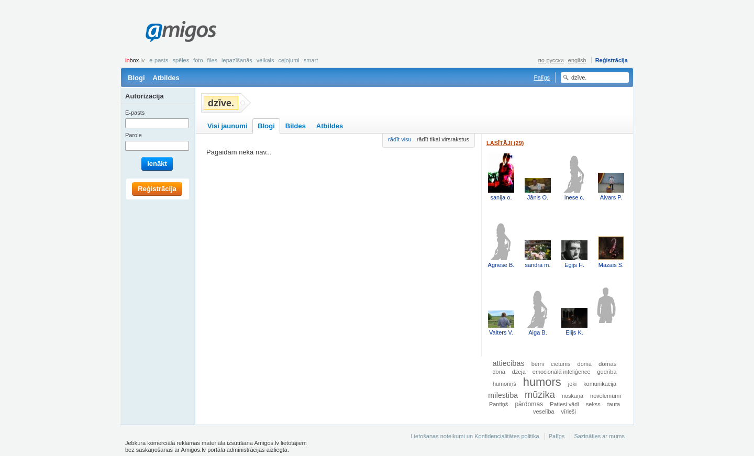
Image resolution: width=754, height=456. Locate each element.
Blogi (136, 78)
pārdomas (529, 404)
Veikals (265, 60)
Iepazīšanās (236, 60)
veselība (544, 411)
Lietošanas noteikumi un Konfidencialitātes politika (475, 436)
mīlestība (503, 395)
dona (499, 372)
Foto (198, 60)
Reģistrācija (611, 60)
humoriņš (504, 384)
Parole (133, 135)
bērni (537, 364)
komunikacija (599, 384)
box (135, 60)
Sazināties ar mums (599, 436)
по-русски (551, 60)
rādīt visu (400, 139)
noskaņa (572, 396)
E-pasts (158, 60)
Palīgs (542, 77)
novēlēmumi (605, 396)
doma (585, 364)
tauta (613, 404)
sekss (593, 404)
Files (212, 60)
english (577, 60)
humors (542, 381)
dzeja (519, 372)
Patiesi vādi (564, 404)
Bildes (295, 126)
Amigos (181, 31)
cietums (560, 364)
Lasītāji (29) (505, 143)
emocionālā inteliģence (562, 372)
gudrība (607, 372)
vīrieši (568, 411)
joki (572, 384)
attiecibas (508, 363)
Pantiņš (498, 404)
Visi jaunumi (227, 126)
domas (607, 364)
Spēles (180, 60)
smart (311, 60)
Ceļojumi (288, 60)
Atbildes (166, 78)
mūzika (540, 394)
